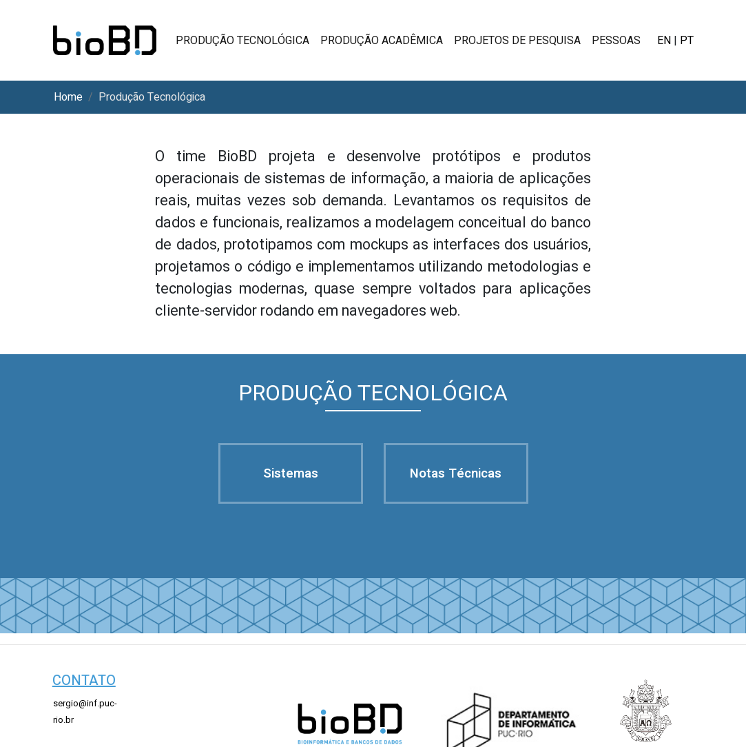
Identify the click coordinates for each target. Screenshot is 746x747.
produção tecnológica (242, 40)
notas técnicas (455, 473)
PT (687, 40)
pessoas (616, 40)
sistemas (290, 473)
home (68, 97)
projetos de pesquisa (517, 40)
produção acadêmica (381, 40)
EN (664, 40)
